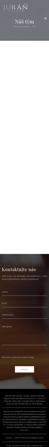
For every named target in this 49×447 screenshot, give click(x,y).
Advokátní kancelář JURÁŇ (21, 445)
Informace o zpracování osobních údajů (18, 357)
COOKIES (8, 438)
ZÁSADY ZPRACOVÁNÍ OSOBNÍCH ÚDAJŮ (29, 438)
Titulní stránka (21, 27)
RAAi (40, 445)
